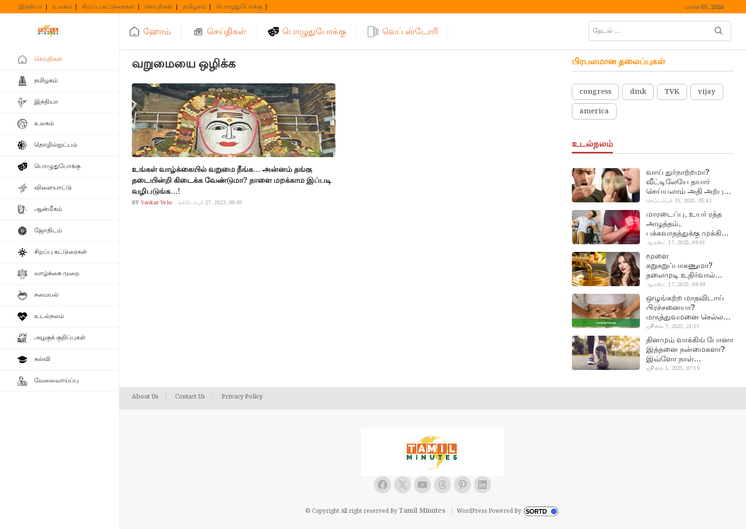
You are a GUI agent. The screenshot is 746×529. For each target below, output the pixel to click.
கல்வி (42, 359)
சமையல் (46, 295)
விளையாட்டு (53, 188)
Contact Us (190, 397)
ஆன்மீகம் (48, 209)
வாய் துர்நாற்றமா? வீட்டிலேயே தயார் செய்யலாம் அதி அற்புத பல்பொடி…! (687, 182)
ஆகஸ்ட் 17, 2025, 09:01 (675, 243)
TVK (672, 92)
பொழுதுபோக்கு (239, 7)
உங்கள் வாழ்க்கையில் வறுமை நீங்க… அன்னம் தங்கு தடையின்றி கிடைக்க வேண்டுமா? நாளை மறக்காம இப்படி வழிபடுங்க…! (232, 180)
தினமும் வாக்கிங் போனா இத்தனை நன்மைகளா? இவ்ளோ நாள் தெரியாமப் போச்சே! (689, 350)
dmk (638, 92)
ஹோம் (157, 32)
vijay (707, 92)
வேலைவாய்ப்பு (56, 381)
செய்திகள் (159, 7)
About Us (145, 397)
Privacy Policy (242, 397)
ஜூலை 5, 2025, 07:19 (672, 368)
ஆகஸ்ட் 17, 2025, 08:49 (675, 284)
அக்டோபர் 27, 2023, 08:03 (209, 203)
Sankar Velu (155, 203)
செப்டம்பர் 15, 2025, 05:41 (678, 201)
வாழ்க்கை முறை (56, 274)
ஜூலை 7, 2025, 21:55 (672, 326)
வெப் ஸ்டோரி (410, 32)
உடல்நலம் (49, 316)
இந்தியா (30, 7)
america (594, 111)
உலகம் (62, 7)
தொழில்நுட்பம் (55, 145)
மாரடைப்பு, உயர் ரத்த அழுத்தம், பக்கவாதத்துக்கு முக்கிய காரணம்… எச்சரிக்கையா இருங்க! (688, 224)
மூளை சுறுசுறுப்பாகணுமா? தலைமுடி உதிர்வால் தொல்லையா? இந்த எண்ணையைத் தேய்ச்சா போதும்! (686, 266)
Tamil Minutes (422, 511)
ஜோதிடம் (48, 231)
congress (595, 92)
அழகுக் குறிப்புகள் (60, 338)
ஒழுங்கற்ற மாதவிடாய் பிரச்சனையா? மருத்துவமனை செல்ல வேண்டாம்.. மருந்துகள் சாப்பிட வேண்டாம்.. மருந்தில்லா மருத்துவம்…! (686, 308)
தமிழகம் (194, 7)
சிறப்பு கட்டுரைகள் (108, 7)
